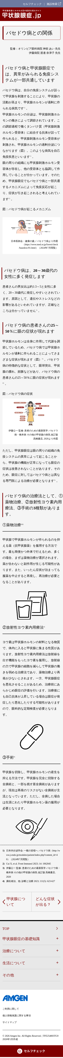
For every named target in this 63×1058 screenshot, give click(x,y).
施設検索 (54, 4)
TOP (5, 928)
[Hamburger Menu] (57, 14)
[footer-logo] (31, 998)
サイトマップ (10, 1022)
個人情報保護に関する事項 (17, 1015)
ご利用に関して (11, 1009)
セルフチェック (32, 4)
